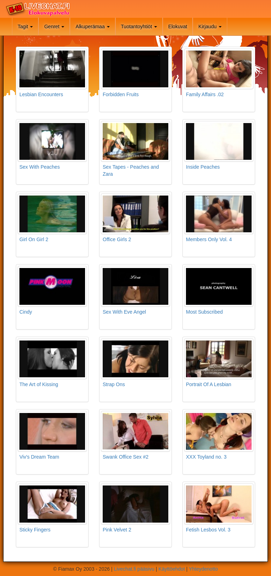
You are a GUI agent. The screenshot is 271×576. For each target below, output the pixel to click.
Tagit (25, 26)
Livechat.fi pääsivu (134, 569)
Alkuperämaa (92, 26)
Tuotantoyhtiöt (139, 26)
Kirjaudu (209, 26)
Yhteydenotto (203, 569)
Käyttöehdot (171, 569)
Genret (54, 26)
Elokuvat (177, 26)
